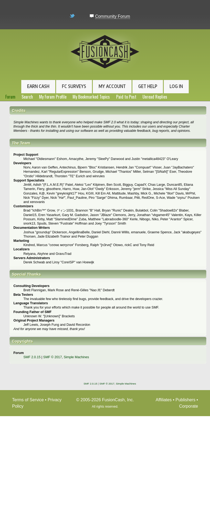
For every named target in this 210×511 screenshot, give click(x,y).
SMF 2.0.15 (31, 357)
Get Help (147, 86)
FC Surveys (74, 86)
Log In (176, 86)
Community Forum (112, 16)
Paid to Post (126, 97)
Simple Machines (76, 357)
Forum (10, 97)
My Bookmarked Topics (91, 97)
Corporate (188, 406)
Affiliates (164, 400)
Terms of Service (28, 400)
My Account (112, 86)
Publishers (185, 400)
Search (27, 97)
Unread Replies (154, 97)
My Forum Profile (52, 97)
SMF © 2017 (52, 357)
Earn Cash (38, 86)
